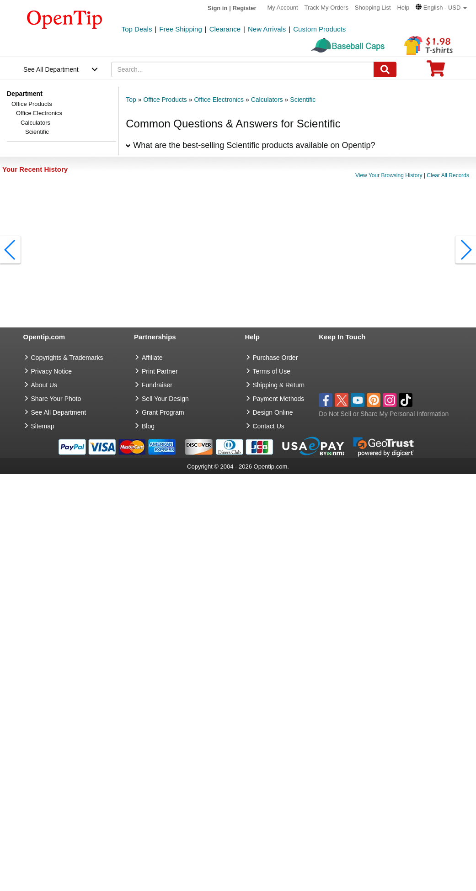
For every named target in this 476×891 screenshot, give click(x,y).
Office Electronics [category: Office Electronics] (219, 99)
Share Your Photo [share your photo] (56, 398)
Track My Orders (326, 7)
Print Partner (160, 371)
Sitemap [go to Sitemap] (42, 426)
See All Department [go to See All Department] (58, 412)
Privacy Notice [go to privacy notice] (51, 371)
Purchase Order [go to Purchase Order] (275, 357)
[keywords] (242, 69)
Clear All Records (448, 175)
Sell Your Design (165, 398)
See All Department (51, 69)
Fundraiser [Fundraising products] (157, 385)
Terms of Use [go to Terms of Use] (271, 371)
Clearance (225, 29)
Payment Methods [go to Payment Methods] (279, 398)
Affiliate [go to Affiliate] (152, 357)
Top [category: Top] (131, 99)
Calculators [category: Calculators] (267, 99)
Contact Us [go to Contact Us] (268, 426)
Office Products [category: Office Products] (165, 99)
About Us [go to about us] (44, 385)
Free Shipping (180, 29)
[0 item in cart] (436, 71)
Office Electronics (39, 113)
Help (403, 7)
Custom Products (319, 29)
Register (245, 8)
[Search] (385, 69)
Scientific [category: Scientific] (303, 99)
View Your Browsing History (389, 175)
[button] (441, 7)
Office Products (31, 103)
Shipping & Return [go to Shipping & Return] (279, 385)
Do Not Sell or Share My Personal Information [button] (384, 413)
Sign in (217, 8)
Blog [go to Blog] (148, 426)
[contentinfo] (64, 18)
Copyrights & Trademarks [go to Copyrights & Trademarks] (67, 357)
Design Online (273, 412)
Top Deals (137, 29)
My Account (282, 7)
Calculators (35, 122)
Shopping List (373, 7)
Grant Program (163, 412)
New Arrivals (267, 29)
